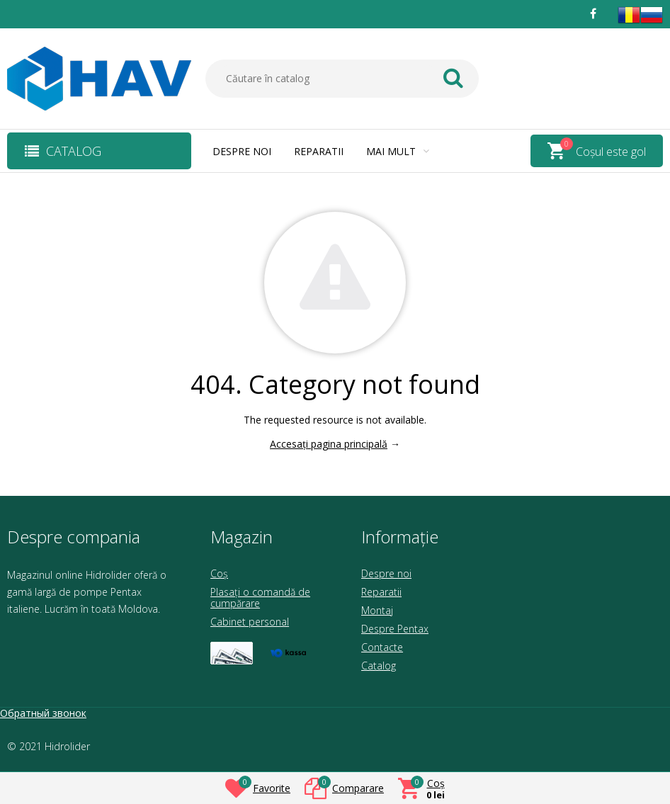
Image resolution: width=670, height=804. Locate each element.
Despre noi (241, 151)
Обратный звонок (43, 713)
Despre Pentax (394, 628)
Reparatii (318, 151)
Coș (219, 573)
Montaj (377, 610)
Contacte (382, 647)
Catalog (378, 665)
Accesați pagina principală (328, 444)
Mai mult (397, 151)
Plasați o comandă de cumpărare (260, 597)
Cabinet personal (249, 621)
